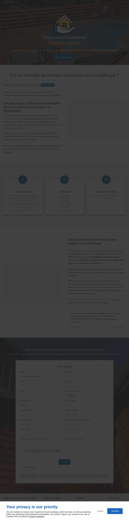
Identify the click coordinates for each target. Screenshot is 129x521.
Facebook (40, 516)
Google (32, 516)
